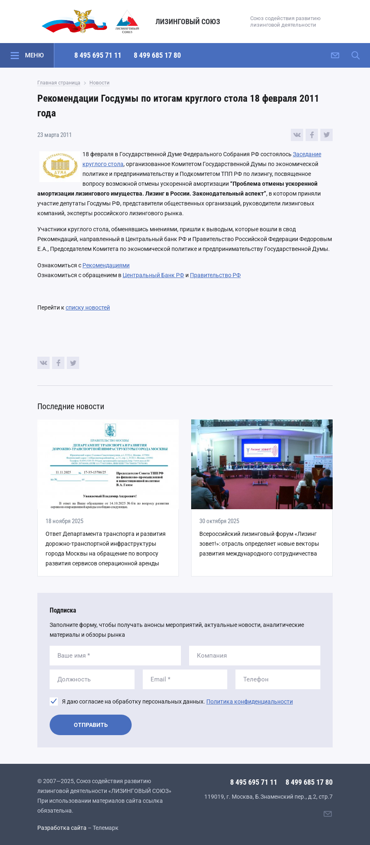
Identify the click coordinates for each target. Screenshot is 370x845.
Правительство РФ (215, 275)
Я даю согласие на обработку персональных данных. (177, 701)
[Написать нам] (335, 55)
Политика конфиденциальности (249, 701)
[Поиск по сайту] (355, 55)
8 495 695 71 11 (97, 55)
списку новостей (88, 307)
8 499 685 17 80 (157, 55)
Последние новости (70, 406)
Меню (34, 55)
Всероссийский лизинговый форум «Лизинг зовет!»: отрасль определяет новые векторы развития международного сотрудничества (259, 544)
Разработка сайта (62, 828)
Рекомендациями (106, 265)
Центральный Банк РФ (153, 275)
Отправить (91, 725)
